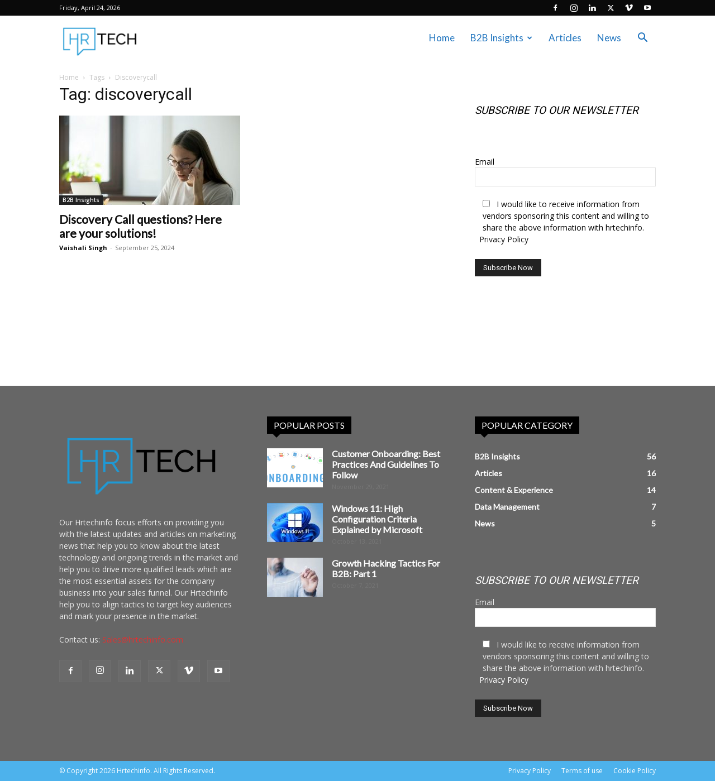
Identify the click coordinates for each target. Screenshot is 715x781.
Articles (565, 38)
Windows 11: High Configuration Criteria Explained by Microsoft (377, 519)
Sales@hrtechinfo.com (142, 639)
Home (442, 38)
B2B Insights (501, 38)
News (609, 38)
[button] (642, 38)
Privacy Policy (503, 239)
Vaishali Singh (83, 247)
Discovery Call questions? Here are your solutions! (140, 226)
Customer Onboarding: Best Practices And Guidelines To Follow (386, 464)
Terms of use (582, 770)
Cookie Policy (634, 770)
